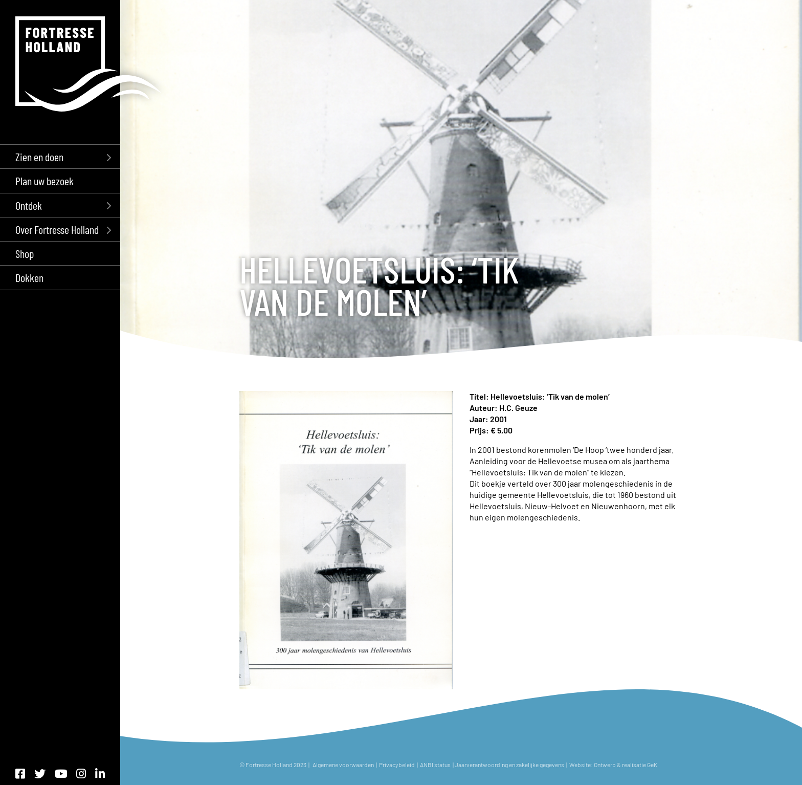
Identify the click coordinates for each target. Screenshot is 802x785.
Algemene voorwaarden (343, 764)
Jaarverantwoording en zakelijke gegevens (509, 764)
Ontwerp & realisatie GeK (626, 764)
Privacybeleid (397, 764)
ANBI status (436, 764)
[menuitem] (60, 156)
